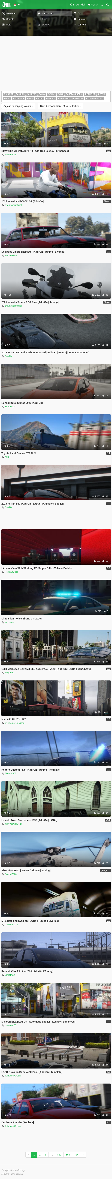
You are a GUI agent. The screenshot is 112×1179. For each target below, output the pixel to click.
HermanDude (11, 571)
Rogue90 (9, 672)
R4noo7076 (11, 874)
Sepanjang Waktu (18, 106)
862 (59, 1154)
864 (76, 1154)
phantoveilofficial (13, 205)
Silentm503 (10, 773)
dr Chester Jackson (15, 723)
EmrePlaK (10, 406)
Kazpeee (9, 622)
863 (68, 1154)
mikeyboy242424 (13, 823)
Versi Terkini (60, 106)
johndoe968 (11, 255)
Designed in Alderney (13, 1170)
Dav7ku (9, 356)
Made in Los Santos (12, 1173)
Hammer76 (10, 154)
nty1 (7, 457)
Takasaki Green (13, 1075)
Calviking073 (11, 924)
